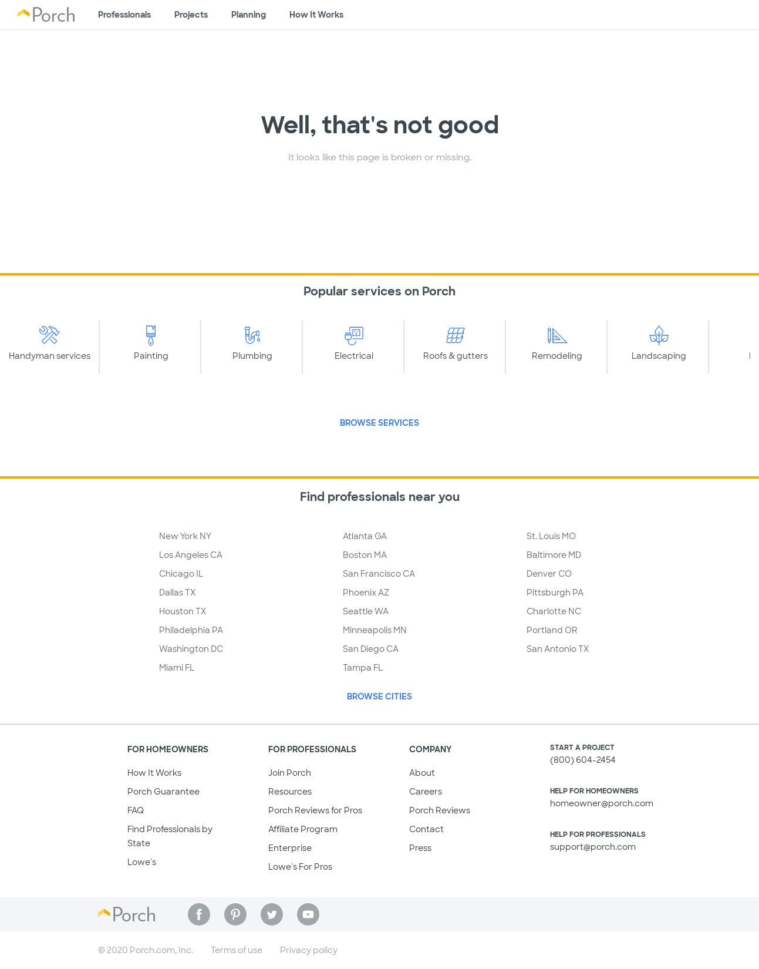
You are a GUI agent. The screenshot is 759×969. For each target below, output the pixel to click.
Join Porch (289, 773)
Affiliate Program (303, 829)
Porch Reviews (439, 810)
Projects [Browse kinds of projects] (191, 14)
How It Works (154, 773)
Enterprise (290, 848)
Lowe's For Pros (300, 867)
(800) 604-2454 (583, 760)
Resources (290, 791)
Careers (425, 791)
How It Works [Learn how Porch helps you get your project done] (316, 14)
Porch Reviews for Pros (315, 810)
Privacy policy (309, 950)
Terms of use (236, 950)
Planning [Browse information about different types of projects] (248, 14)
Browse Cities (379, 696)
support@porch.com (593, 847)
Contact (426, 829)
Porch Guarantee (163, 791)
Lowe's (141, 862)
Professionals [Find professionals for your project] (124, 14)
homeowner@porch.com (601, 803)
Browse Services (379, 423)
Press (420, 848)
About (422, 773)
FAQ (135, 810)
